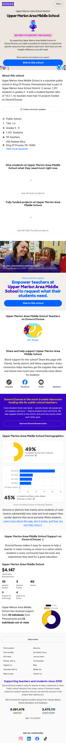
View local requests (17, 148)
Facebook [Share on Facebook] (25, 383)
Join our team (38, 657)
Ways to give (8, 674)
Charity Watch (54, 700)
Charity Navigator (26, 703)
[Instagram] (20, 738)
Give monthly (8, 652)
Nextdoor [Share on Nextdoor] (57, 383)
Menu (58, 4)
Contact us (37, 674)
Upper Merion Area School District (33, 11)
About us (36, 648)
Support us (7, 665)
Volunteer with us (10, 669)
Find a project (8, 648)
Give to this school (33, 62)
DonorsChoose (8, 4)
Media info (37, 669)
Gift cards (7, 657)
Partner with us (9, 661)
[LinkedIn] (29, 738)
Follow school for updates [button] (33, 109)
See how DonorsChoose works (33, 423)
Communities (38, 661)
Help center (33, 639)
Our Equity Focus (39, 652)
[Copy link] (9, 383)
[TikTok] (45, 738)
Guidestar (43, 703)
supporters (17, 710)
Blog (35, 665)
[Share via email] (41, 383)
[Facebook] (37, 738)
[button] (9, 383)
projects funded (48, 710)
